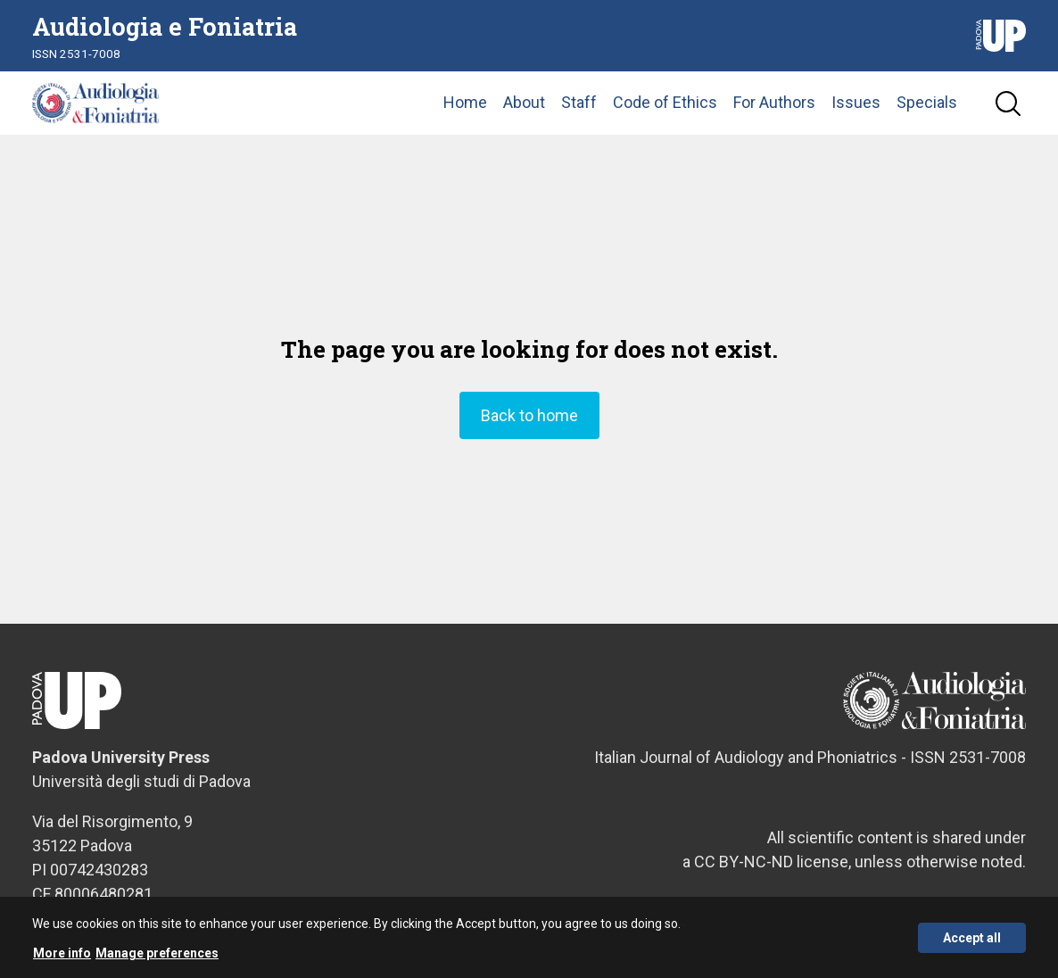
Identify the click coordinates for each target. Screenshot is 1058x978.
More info (62, 954)
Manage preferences (157, 954)
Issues (855, 111)
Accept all (972, 938)
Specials (927, 111)
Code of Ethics (665, 111)
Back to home (529, 432)
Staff (579, 111)
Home (465, 111)
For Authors (774, 111)
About (524, 111)
